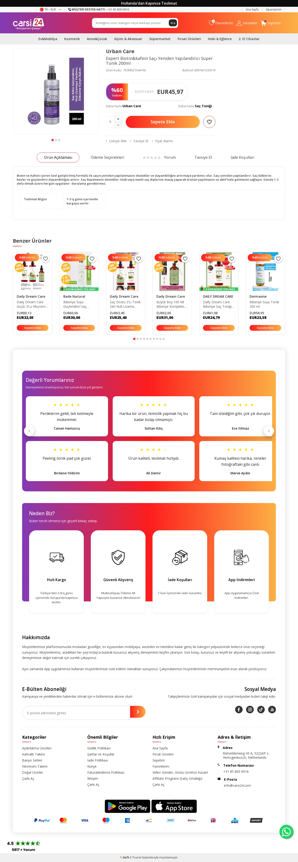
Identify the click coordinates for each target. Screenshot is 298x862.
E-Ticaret (135, 857)
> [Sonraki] (269, 431)
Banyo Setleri (32, 760)
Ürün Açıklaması (58, 157)
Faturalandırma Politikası (105, 772)
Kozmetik (72, 39)
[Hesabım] (247, 23)
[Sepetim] (271, 23)
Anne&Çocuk (97, 39)
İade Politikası (97, 760)
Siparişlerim (273, 9)
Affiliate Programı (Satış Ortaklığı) (177, 778)
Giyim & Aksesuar (128, 39)
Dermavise (258, 296)
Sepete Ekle (163, 121)
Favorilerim (160, 766)
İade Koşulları (242, 157)
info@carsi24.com (237, 785)
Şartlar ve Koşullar (101, 754)
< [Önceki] (29, 431)
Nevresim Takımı (34, 766)
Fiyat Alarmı (162, 141)
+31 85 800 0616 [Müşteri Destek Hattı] (98, 9)
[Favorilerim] (221, 23)
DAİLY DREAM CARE (218, 296)
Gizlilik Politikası (99, 748)
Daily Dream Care (31, 296)
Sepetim (158, 760)
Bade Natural (74, 296)
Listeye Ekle (116, 141)
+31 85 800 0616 (236, 771)
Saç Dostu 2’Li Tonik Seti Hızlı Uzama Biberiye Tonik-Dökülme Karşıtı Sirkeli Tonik (125, 304)
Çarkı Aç (28, 778)
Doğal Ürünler (32, 772)
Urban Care (120, 51)
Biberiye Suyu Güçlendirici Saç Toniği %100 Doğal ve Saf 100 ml (77, 304)
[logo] (28, 23)
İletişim (92, 778)
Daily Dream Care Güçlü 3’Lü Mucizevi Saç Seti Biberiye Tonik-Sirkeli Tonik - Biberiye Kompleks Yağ (31, 304)
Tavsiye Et (139, 141)
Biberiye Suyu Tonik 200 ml (264, 304)
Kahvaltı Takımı (33, 754)
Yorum (159, 157)
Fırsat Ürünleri (189, 39)
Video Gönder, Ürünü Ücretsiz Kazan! (180, 772)
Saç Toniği (203, 106)
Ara (172, 23)
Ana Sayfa (252, 9)
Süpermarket (160, 39)
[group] (56, 91)
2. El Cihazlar (249, 39)
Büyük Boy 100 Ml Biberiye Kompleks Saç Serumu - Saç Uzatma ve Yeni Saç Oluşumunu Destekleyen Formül (171, 304)
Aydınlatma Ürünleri (36, 748)
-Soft (125, 857)
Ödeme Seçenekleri (107, 157)
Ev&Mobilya (47, 39)
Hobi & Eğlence (220, 39)
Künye (92, 766)
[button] (52, 140)
